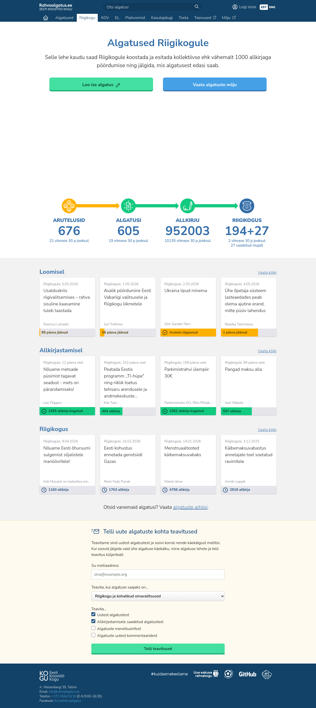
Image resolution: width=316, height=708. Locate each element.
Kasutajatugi (162, 17)
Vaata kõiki (267, 272)
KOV (105, 17)
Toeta (183, 17)
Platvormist (135, 17)
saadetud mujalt (247, 245)
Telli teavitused (158, 648)
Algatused (64, 17)
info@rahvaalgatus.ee (64, 691)
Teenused (202, 17)
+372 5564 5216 (64, 696)
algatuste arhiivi (190, 507)
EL (117, 17)
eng (272, 7)
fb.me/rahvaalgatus (67, 701)
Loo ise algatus (98, 85)
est (264, 7)
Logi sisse (247, 7)
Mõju (226, 17)
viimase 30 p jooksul (69, 240)
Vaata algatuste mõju (215, 85)
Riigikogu (87, 17)
